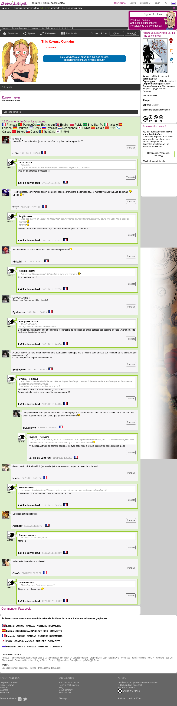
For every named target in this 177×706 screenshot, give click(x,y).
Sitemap (63, 698)
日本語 (83, 127)
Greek (35, 127)
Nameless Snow (67, 660)
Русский (49, 127)
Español (8, 631)
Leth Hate (107, 658)
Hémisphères (17, 658)
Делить (31, 33)
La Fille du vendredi (50, 28)
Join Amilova (120, 3)
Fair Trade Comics (126, 687)
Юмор (33, 668)
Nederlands (67, 127)
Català (97, 127)
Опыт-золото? (66, 690)
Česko (32, 131)
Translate (131, 148)
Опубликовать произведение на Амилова (138, 682)
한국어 (62, 131)
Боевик (5, 668)
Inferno (95, 660)
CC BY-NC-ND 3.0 (129, 691)
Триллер (56, 668)
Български (46, 124)
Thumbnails (71, 33)
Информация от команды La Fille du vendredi (159, 34)
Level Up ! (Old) (83, 660)
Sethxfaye (83, 658)
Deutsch (20, 127)
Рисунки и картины (19, 668)
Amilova (5, 658)
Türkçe (18, 131)
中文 (110, 127)
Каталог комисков (19, 28)
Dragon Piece (40, 660)
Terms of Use (65, 692)
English (62, 124)
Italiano (111, 124)
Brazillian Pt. (93, 124)
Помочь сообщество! (69, 685)
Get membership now (72, 8)
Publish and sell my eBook (130, 685)
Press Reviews (7, 685)
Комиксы (34, 28)
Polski (76, 124)
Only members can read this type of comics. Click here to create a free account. (84, 58)
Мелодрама (44, 668)
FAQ (61, 687)
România (47, 131)
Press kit (4, 687)
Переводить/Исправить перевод (158, 154)
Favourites (13, 33)
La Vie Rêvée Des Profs (124, 658)
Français (10, 124)
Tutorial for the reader (69, 682)
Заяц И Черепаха (155, 658)
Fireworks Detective (24, 660)
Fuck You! (53, 660)
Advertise (4, 692)
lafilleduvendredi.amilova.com (156, 110)
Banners (4, 690)
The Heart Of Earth (69, 658)
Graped (93, 658)
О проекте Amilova (9, 682)
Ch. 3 (64, 28)
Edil (99, 658)
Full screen (50, 33)
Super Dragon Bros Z (34, 658)
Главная (5, 28)
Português (27, 124)
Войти (133, 3)
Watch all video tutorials (154, 161)
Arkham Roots (52, 658)
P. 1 (71, 28)
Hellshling (141, 658)
